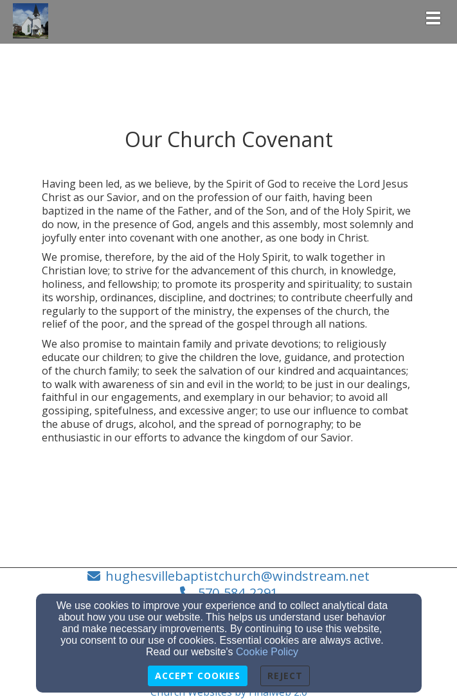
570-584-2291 (238, 592)
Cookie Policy (267, 651)
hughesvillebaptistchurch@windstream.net (237, 576)
